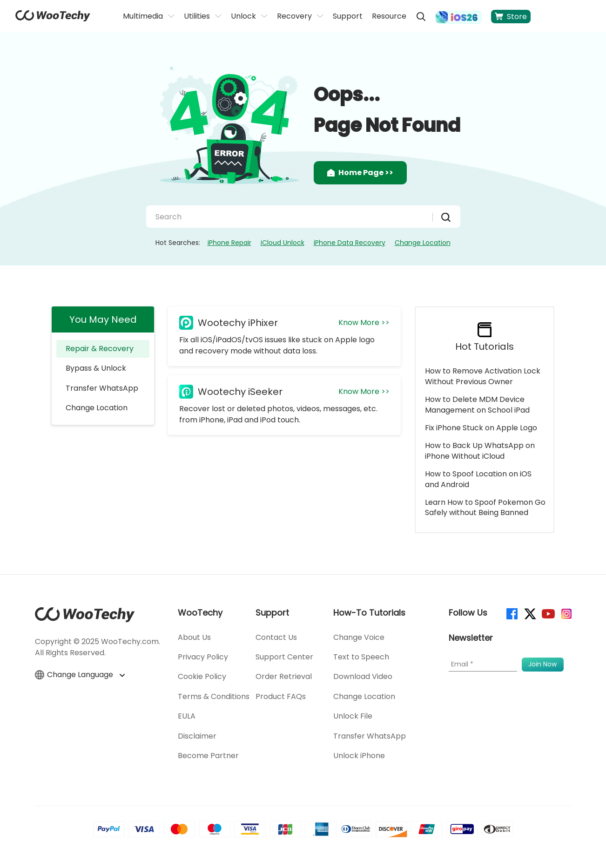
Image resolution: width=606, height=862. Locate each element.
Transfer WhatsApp (102, 388)
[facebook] (511, 613)
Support (348, 16)
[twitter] (529, 613)
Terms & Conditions (213, 696)
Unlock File (352, 716)
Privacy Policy (203, 657)
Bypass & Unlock (96, 368)
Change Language (79, 675)
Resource (389, 16)
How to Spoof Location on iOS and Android (478, 478)
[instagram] (566, 613)
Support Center (284, 657)
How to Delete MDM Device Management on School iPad (477, 404)
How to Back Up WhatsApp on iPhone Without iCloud (480, 450)
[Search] (293, 216)
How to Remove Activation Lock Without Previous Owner (482, 376)
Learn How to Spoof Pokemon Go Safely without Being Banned (485, 507)
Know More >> (364, 322)
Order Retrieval (284, 676)
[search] (421, 16)
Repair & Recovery (100, 348)
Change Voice (358, 637)
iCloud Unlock (282, 242)
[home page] (53, 19)
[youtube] (547, 613)
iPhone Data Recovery (349, 242)
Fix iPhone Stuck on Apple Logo (481, 427)
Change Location (423, 242)
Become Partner (208, 755)
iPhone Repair (229, 242)
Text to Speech (361, 657)
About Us (194, 637)
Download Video (362, 676)
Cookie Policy (202, 676)
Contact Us (276, 637)
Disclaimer (197, 736)
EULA (186, 716)
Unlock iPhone (359, 755)
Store (511, 16)
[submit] (441, 217)
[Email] (483, 665)
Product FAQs (281, 696)
